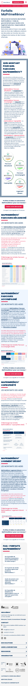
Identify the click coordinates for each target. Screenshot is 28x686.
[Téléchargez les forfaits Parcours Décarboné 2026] (14, 258)
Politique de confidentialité (10, 683)
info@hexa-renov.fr (9, 629)
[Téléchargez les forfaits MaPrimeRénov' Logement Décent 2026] (14, 510)
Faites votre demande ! (14, 206)
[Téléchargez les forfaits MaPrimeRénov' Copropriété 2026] (14, 424)
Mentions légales (6, 679)
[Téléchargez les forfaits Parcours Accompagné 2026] (14, 346)
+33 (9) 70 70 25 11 (9, 632)
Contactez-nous (18, 2)
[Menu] (26, 2)
